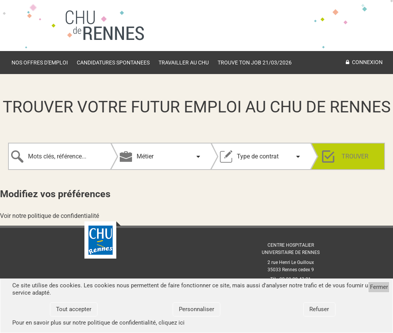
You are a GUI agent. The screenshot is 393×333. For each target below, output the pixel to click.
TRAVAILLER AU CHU (184, 62)
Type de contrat (258, 156)
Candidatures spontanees (113, 62)
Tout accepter (73, 309)
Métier (145, 156)
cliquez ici (172, 322)
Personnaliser (196, 309)
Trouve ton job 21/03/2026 (255, 62)
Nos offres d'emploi (40, 62)
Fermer (379, 287)
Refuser (319, 309)
